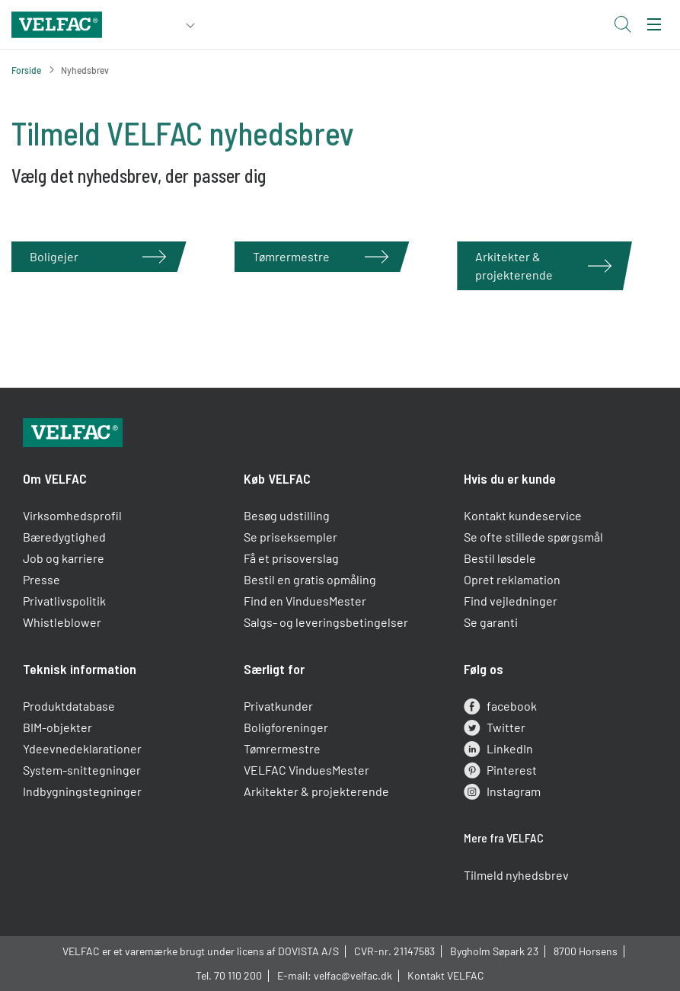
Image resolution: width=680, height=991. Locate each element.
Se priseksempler (290, 536)
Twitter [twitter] (494, 727)
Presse (41, 579)
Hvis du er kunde (510, 478)
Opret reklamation (512, 579)
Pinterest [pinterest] (500, 770)
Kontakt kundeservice (523, 515)
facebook (500, 706)
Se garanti (491, 622)
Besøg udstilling (287, 515)
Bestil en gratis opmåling (310, 579)
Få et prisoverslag (291, 558)
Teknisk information (79, 668)
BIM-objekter (57, 727)
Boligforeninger (286, 727)
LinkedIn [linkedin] (498, 748)
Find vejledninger (510, 600)
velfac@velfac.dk (353, 975)
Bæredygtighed (64, 536)
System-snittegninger (82, 769)
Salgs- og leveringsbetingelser (326, 622)
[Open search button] (622, 24)
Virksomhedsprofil (72, 515)
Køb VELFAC (277, 478)
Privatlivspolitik (64, 600)
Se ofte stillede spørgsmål (533, 536)
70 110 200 (238, 975)
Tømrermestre (282, 748)
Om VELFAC (55, 478)
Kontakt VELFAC (445, 975)
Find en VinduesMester (305, 600)
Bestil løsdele (500, 558)
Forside (26, 70)
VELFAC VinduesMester (306, 769)
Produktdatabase (69, 705)
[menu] (654, 24)
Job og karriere (63, 558)
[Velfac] (56, 22)
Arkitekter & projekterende (316, 791)
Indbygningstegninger (82, 791)
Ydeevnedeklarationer (82, 748)
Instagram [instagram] (502, 791)
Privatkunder (278, 705)
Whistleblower (62, 622)
